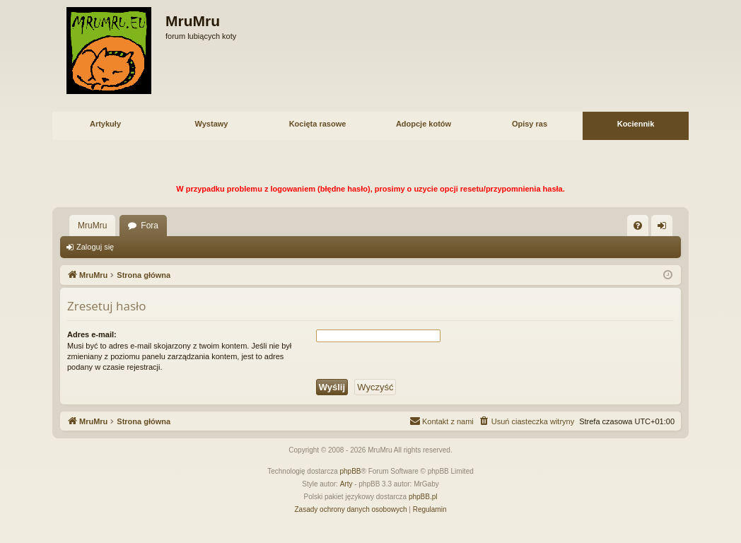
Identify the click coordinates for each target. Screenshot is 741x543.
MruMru (92, 225)
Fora (149, 225)
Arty (346, 484)
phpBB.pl (423, 497)
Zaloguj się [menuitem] (665, 228)
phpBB (350, 471)
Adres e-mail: (92, 334)
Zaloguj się (95, 247)
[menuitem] (637, 225)
